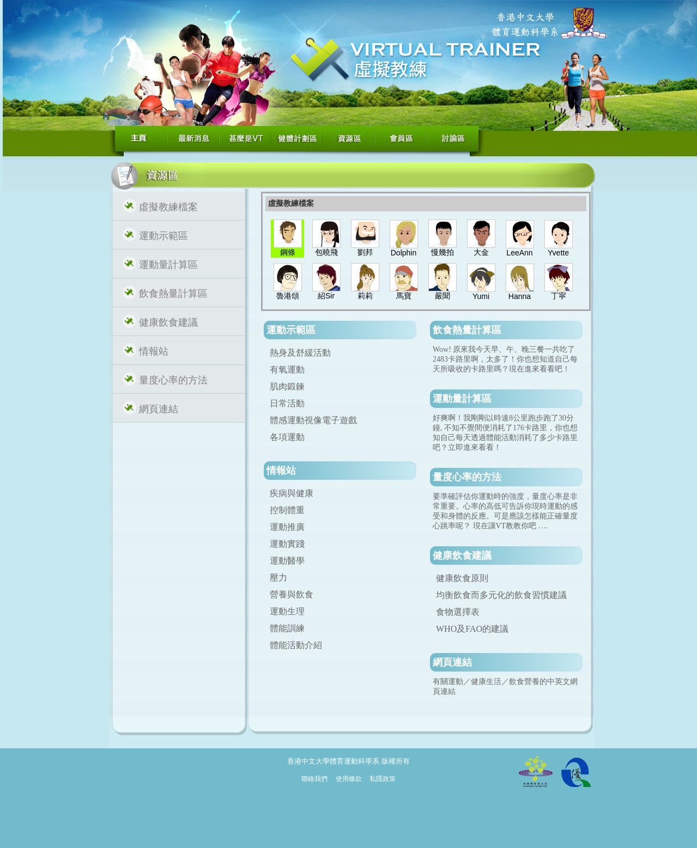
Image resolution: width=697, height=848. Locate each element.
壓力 (278, 577)
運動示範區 (163, 235)
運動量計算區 (168, 264)
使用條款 (349, 779)
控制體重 (287, 510)
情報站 (153, 351)
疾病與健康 (291, 493)
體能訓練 (287, 628)
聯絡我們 (314, 779)
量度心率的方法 (173, 380)
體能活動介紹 (296, 645)
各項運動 (287, 437)
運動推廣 (287, 527)
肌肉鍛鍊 (287, 386)
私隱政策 (382, 779)
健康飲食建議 (168, 322)
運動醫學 (287, 560)
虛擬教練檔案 (168, 207)
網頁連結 (158, 409)
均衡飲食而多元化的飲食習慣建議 (501, 595)
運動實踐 (287, 543)
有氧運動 (287, 369)
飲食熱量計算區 (173, 293)
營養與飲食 (291, 594)
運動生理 (287, 611)
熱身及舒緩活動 (300, 352)
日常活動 (287, 403)
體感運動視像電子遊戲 (313, 420)
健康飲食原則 (462, 578)
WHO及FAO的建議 (472, 628)
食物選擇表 (458, 612)
